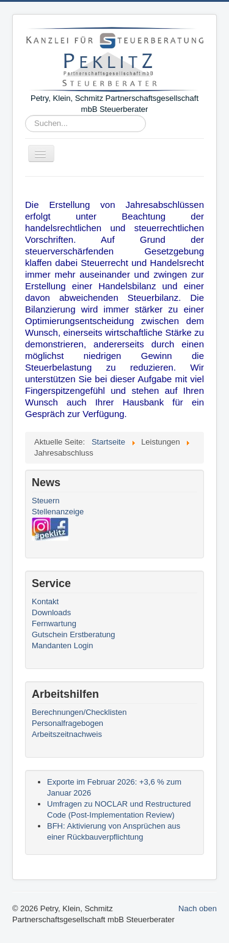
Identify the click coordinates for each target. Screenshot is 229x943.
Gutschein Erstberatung (73, 634)
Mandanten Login (62, 645)
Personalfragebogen (67, 723)
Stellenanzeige (58, 511)
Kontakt (45, 601)
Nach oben (197, 908)
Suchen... (25, 115)
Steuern (46, 500)
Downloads (51, 612)
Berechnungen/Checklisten (79, 712)
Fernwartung (54, 623)
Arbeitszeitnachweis (67, 734)
